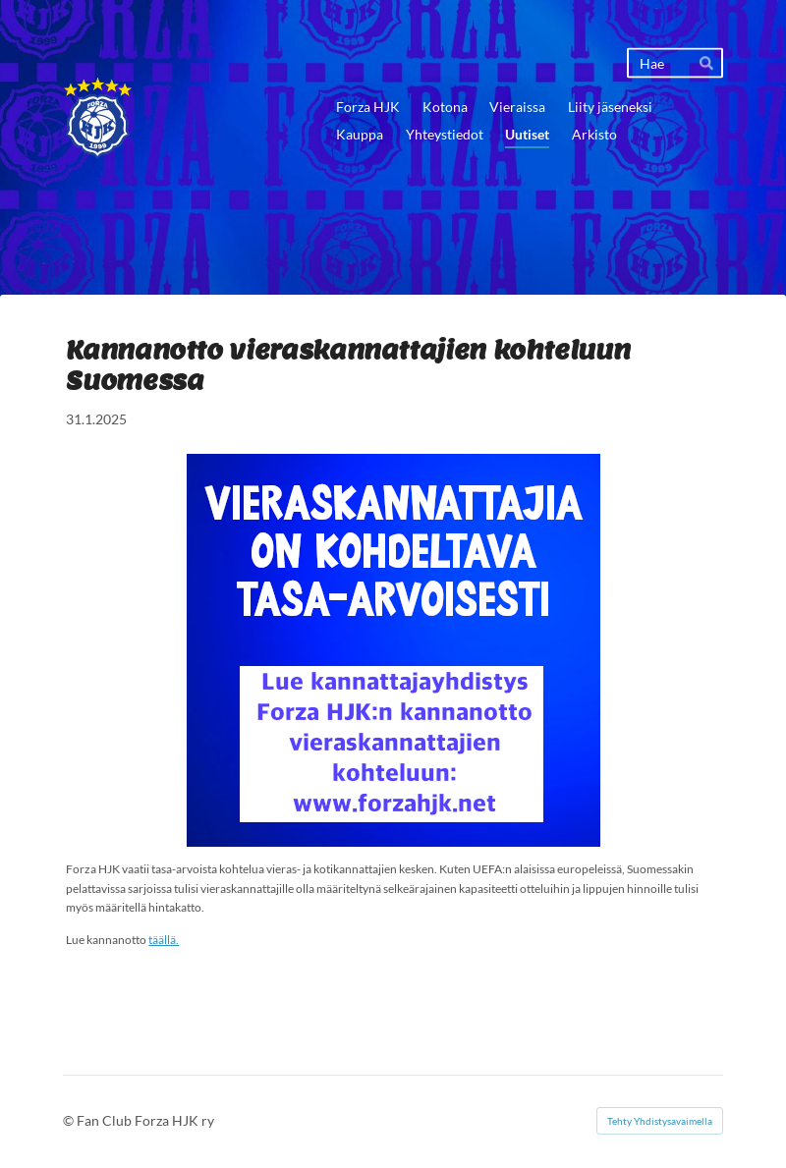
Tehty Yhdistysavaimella (659, 1121)
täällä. (163, 939)
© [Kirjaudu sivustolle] (70, 1120)
